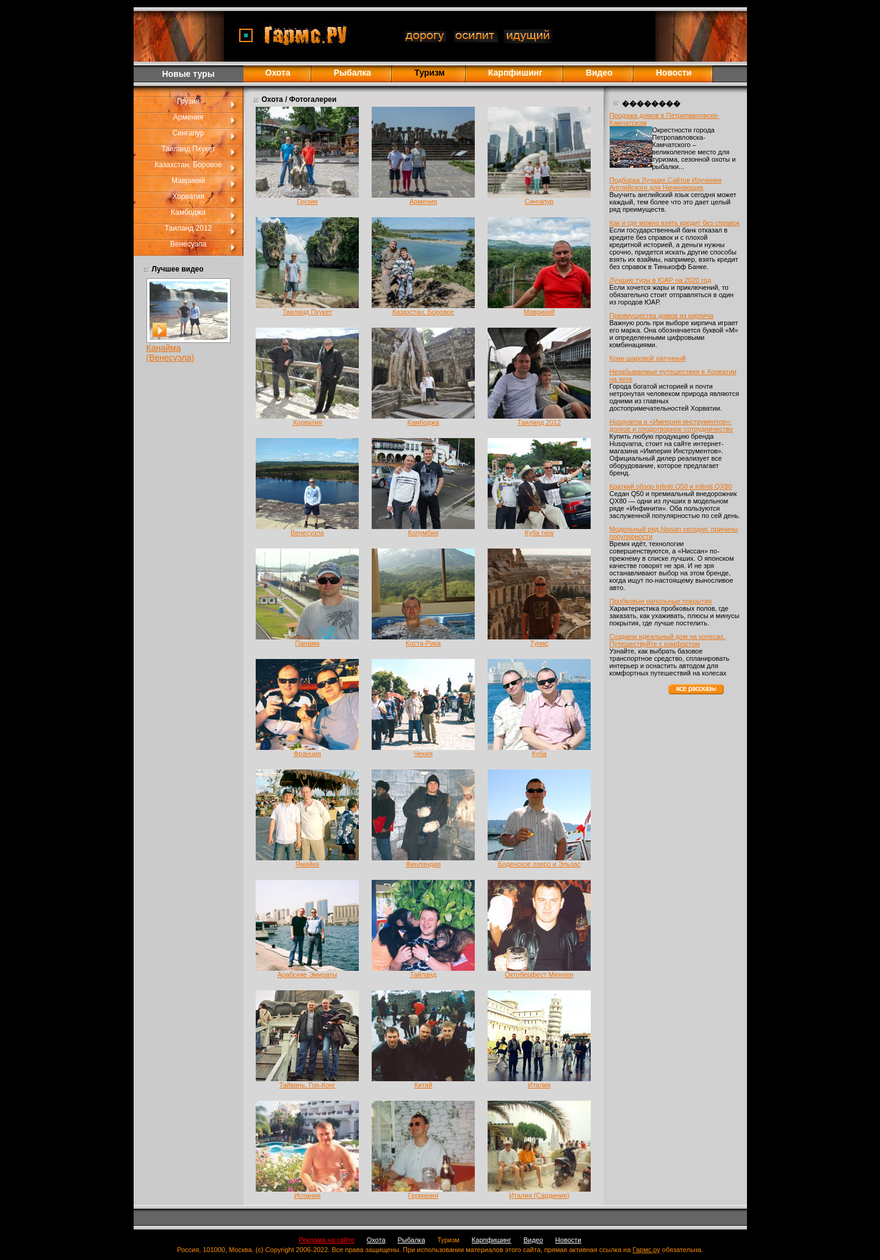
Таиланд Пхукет (188, 149)
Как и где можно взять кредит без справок (675, 222)
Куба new (539, 532)
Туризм (449, 1240)
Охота (277, 72)
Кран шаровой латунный (648, 358)
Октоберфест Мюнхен (539, 974)
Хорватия (188, 196)
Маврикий (188, 180)
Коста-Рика (423, 643)
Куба (539, 753)
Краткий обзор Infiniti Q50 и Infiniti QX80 (671, 486)
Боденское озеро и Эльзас (539, 864)
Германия (423, 1195)
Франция (307, 753)
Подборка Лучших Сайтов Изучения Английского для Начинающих (666, 183)
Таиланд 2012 (188, 228)
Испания (307, 1195)
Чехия (423, 753)
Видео (599, 72)
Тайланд (423, 974)
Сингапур (188, 133)
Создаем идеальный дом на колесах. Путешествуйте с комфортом (668, 640)
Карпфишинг (515, 72)
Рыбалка (352, 72)
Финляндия (423, 864)
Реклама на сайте (327, 1240)
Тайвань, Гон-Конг (308, 1085)
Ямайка (307, 864)
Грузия (188, 101)
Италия (539, 1085)
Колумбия (423, 532)
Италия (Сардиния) (539, 1195)
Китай (423, 1085)
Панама (307, 643)
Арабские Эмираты (307, 974)
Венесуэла (188, 244)
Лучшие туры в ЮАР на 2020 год (661, 280)
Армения (188, 117)
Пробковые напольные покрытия (661, 601)
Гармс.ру (646, 1249)
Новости (674, 72)
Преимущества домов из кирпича (661, 315)
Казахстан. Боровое (188, 164)
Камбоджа (188, 212)
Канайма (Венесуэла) (170, 352)
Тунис (539, 643)
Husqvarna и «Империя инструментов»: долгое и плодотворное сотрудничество (672, 425)
